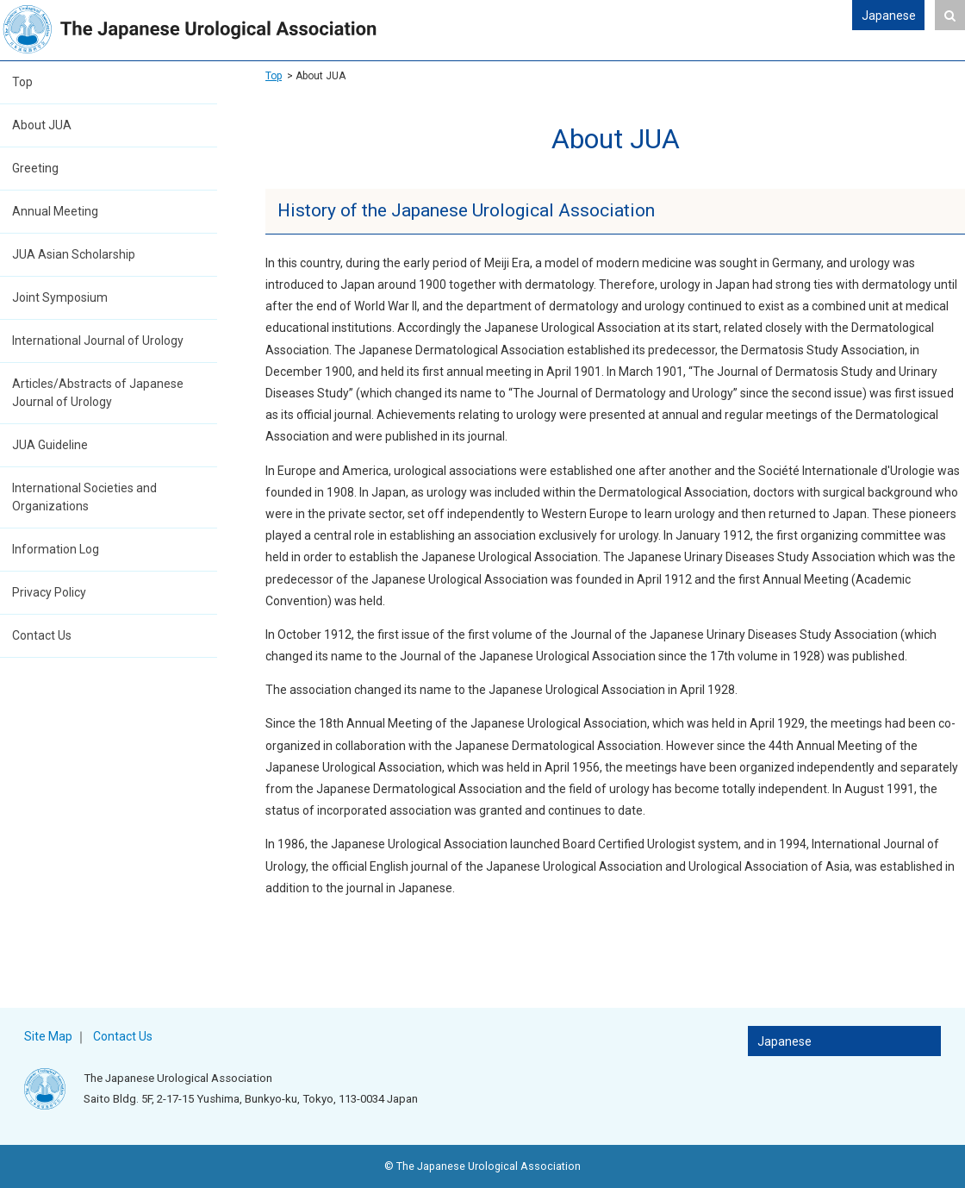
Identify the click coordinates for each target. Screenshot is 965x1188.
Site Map (48, 1036)
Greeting (35, 168)
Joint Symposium (60, 297)
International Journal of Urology (98, 340)
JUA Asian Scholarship (73, 254)
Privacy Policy (49, 592)
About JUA (42, 125)
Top (22, 82)
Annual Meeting (55, 211)
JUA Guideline (50, 445)
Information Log (55, 549)
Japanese (889, 15)
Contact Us (42, 635)
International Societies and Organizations (84, 497)
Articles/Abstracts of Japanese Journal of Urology (98, 393)
